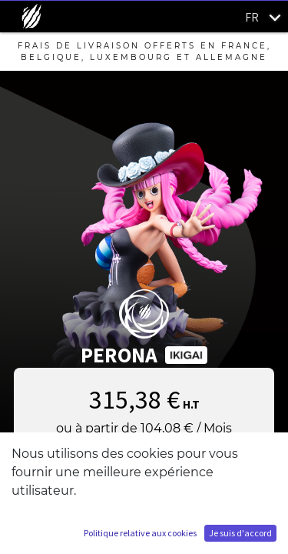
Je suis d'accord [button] (240, 533)
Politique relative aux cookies (140, 533)
